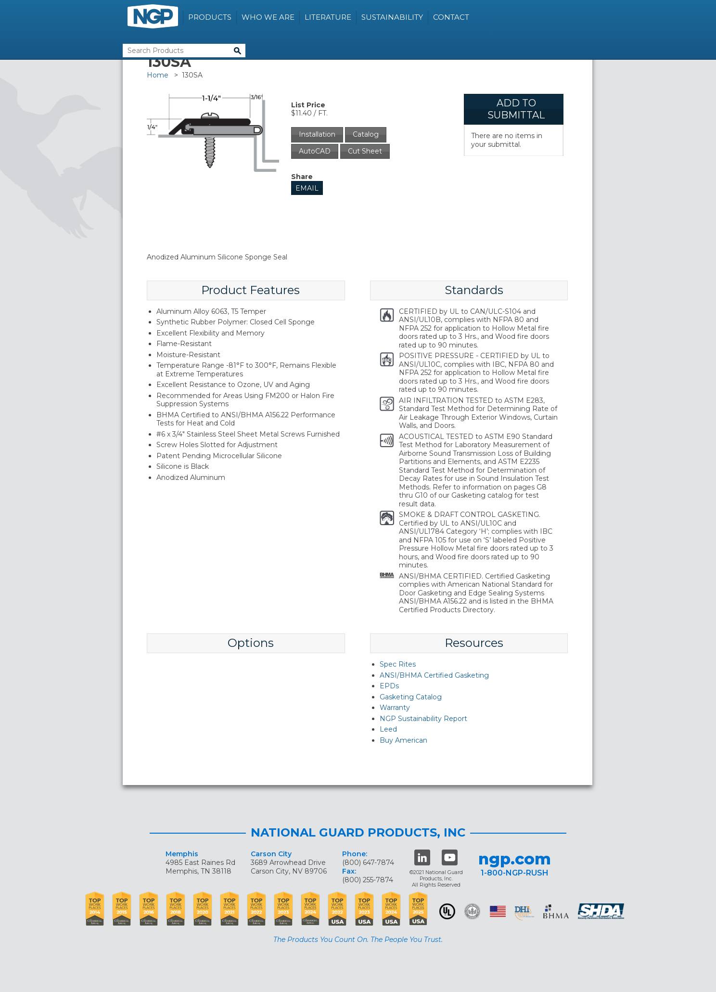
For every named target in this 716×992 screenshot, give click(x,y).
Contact (451, 17)
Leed (388, 729)
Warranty (395, 707)
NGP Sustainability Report (423, 718)
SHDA (602, 911)
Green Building (472, 911)
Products (209, 17)
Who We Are (268, 17)
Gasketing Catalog (411, 697)
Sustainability (392, 17)
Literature (328, 17)
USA (498, 911)
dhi (524, 913)
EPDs (389, 686)
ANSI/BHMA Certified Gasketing (434, 675)
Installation (317, 134)
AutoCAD (315, 151)
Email (307, 188)
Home (157, 75)
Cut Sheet (365, 151)
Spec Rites (398, 664)
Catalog (366, 134)
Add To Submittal (516, 109)
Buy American (403, 740)
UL (447, 911)
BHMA (556, 911)
